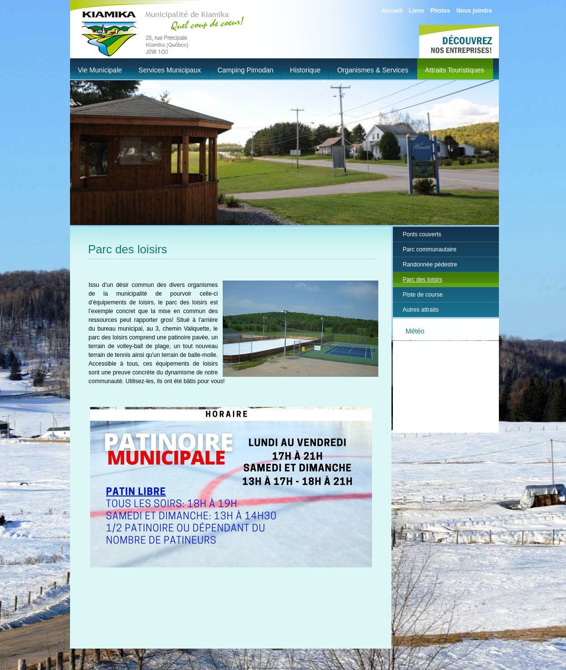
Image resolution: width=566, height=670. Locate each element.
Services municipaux (170, 70)
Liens (416, 10)
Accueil (392, 10)
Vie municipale (100, 70)
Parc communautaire (430, 249)
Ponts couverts (422, 234)
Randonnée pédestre (430, 264)
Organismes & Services (372, 70)
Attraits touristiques (454, 70)
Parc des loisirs (422, 279)
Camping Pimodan (245, 70)
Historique (305, 70)
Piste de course (423, 294)
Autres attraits (421, 309)
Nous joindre (474, 10)
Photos (440, 10)
